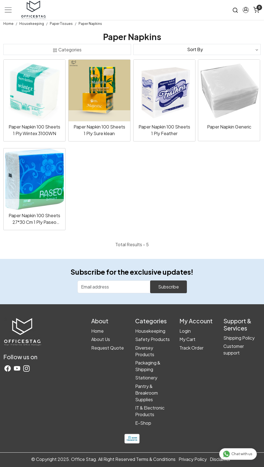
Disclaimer (220, 459)
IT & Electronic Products (149, 411)
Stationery (146, 378)
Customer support (233, 349)
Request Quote (107, 348)
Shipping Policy (239, 338)
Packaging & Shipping (147, 366)
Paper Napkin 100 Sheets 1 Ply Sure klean (99, 130)
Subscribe (168, 287)
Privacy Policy (193, 459)
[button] (246, 10)
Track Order (191, 348)
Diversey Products (144, 351)
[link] (235, 10)
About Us (100, 339)
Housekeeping (150, 331)
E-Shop (143, 423)
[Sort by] (197, 49)
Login (185, 331)
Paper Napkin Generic (229, 127)
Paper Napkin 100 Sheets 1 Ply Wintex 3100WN (34, 130)
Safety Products (152, 339)
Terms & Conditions (156, 459)
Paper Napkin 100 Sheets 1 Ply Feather (164, 130)
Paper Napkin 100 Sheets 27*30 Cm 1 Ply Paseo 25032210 (34, 218)
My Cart (187, 339)
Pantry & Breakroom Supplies (146, 392)
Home (97, 331)
